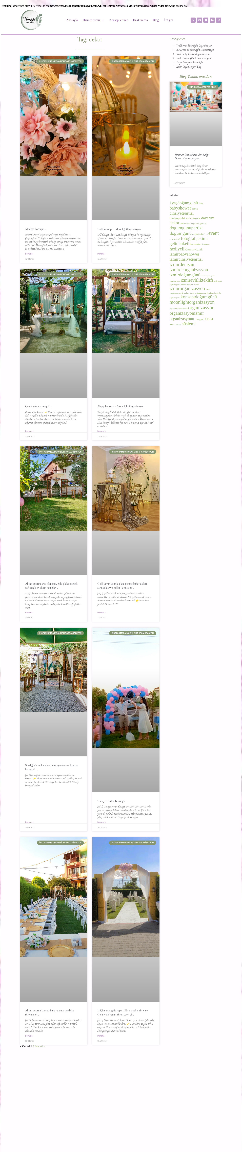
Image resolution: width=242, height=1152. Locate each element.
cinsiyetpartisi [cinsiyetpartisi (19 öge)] (182, 213)
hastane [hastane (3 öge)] (205, 244)
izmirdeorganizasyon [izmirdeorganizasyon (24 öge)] (189, 269)
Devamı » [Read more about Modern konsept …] (29, 254)
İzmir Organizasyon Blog (188, 67)
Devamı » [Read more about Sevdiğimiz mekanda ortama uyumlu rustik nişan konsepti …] (29, 822)
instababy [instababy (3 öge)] (191, 250)
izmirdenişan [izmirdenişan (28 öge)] (182, 264)
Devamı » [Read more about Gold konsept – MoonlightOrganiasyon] (101, 254)
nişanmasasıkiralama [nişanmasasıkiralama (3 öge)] (179, 308)
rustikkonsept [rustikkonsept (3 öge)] (175, 324)
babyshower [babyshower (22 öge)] (180, 208)
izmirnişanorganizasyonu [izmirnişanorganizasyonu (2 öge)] (190, 285)
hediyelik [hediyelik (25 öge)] (178, 248)
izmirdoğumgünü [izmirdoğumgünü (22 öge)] (185, 274)
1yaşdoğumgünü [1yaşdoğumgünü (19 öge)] (184, 202)
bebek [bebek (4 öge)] (195, 208)
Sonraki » (40, 1046)
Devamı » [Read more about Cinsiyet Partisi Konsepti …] (101, 822)
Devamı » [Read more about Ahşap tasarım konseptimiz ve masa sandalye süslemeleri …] (29, 1036)
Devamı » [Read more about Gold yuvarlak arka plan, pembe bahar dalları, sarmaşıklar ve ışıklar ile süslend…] (101, 612)
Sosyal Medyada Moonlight (189, 62)
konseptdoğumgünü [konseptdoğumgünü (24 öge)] (199, 296)
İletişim (168, 20)
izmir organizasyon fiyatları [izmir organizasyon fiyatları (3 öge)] (202, 293)
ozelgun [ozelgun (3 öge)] (199, 319)
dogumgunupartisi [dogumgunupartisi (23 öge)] (186, 227)
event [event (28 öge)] (213, 233)
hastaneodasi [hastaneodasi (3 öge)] (196, 244)
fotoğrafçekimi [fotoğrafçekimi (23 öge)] (194, 238)
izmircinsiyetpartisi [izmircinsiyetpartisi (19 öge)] (186, 259)
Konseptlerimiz (118, 20)
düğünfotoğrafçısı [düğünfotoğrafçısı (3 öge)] (200, 234)
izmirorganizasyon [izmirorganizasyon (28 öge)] (187, 288)
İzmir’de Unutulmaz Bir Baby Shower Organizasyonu (191, 156)
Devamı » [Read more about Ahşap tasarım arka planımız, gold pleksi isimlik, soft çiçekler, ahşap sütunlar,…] (29, 612)
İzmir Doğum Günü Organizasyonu (194, 58)
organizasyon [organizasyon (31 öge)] (201, 307)
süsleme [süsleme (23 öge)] (189, 323)
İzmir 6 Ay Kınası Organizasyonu (193, 54)
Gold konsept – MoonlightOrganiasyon (119, 229)
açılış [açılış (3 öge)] (201, 203)
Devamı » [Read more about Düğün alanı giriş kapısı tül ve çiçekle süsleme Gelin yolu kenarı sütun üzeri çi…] (101, 1036)
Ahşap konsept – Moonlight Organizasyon (120, 406)
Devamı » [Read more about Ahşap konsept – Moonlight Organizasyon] (101, 431)
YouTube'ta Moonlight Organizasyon (194, 45)
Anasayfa (72, 20)
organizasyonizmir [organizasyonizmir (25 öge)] (187, 313)
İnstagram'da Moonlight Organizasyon (195, 50)
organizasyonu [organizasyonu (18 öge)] (182, 318)
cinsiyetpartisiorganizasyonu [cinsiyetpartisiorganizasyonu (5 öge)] (185, 218)
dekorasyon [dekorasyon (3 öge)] (185, 223)
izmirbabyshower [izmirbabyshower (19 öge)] (184, 254)
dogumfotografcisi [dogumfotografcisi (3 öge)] (199, 223)
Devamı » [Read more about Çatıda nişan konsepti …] (29, 431)
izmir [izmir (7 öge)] (199, 249)
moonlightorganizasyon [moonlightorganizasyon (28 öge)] (192, 302)
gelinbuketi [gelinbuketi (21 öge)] (179, 243)
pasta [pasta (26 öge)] (208, 318)
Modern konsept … (35, 229)
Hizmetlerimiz (93, 20)
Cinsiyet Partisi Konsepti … (112, 801)
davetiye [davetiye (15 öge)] (208, 218)
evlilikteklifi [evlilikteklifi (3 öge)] (175, 239)
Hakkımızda (140, 20)
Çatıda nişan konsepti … (38, 406)
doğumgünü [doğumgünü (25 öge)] (181, 233)
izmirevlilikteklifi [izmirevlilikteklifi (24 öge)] (197, 280)
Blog (156, 20)
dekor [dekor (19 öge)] (174, 222)
